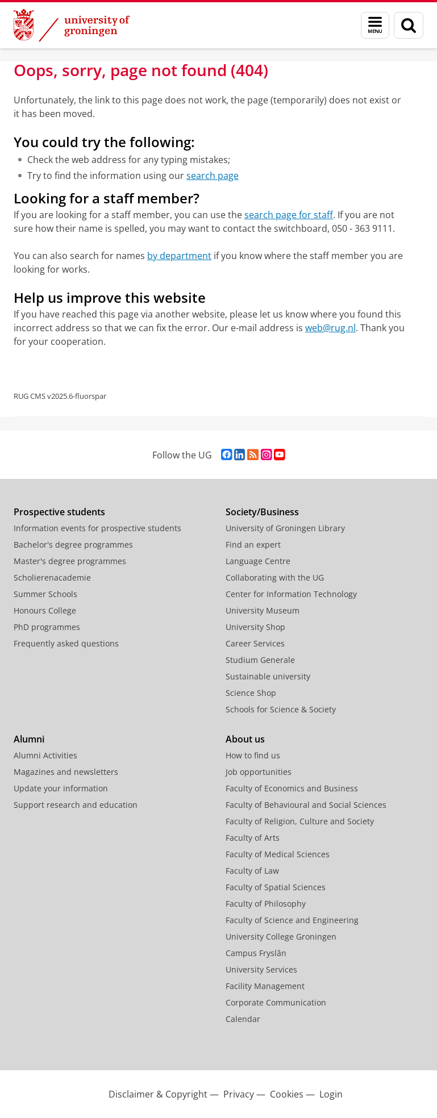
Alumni (29, 739)
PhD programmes (47, 626)
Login (331, 1094)
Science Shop (251, 692)
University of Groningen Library (285, 528)
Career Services (255, 643)
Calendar (243, 1018)
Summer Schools (45, 594)
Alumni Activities (45, 755)
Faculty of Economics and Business (292, 788)
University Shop (255, 626)
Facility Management (265, 986)
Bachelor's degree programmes (73, 544)
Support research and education (76, 804)
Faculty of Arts (253, 837)
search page (212, 175)
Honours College (45, 610)
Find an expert (253, 544)
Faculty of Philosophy (266, 903)
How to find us (253, 755)
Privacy (238, 1094)
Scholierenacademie (52, 577)
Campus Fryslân (256, 953)
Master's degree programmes (70, 561)
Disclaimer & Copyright (158, 1094)
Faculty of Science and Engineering (292, 920)
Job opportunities (259, 771)
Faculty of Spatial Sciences (276, 887)
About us (245, 739)
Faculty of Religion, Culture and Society (300, 821)
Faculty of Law (252, 870)
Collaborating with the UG (275, 577)
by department (179, 255)
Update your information (61, 788)
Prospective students (59, 512)
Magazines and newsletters (66, 771)
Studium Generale (260, 659)
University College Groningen (281, 936)
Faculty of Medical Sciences (278, 854)
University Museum (262, 610)
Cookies (286, 1094)
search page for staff (288, 214)
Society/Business (262, 512)
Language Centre (258, 561)
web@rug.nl (330, 328)
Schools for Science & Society (281, 709)
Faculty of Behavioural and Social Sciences (306, 804)
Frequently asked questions (66, 643)
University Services (261, 969)
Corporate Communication (276, 1002)
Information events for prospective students (97, 528)
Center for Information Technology (291, 594)
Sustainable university (268, 676)
